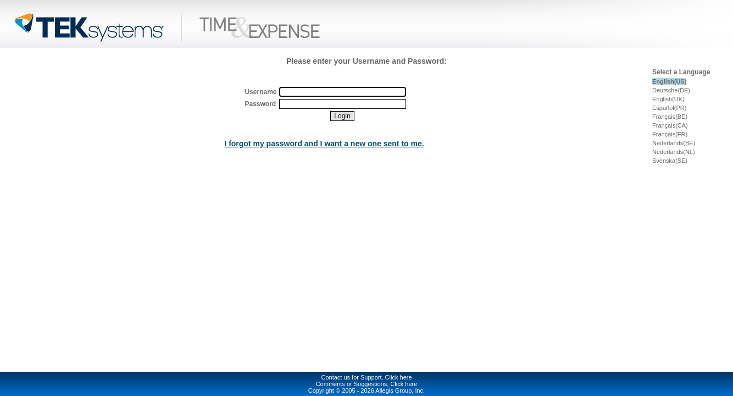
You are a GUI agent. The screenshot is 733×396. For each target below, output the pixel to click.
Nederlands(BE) (673, 143)
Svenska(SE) (669, 160)
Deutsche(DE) (671, 90)
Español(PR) (669, 108)
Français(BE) (669, 116)
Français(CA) (670, 125)
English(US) (669, 81)
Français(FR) (669, 134)
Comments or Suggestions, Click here (367, 384)
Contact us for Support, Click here (366, 377)
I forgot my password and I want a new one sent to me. (324, 143)
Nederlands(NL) (673, 151)
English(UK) (668, 99)
